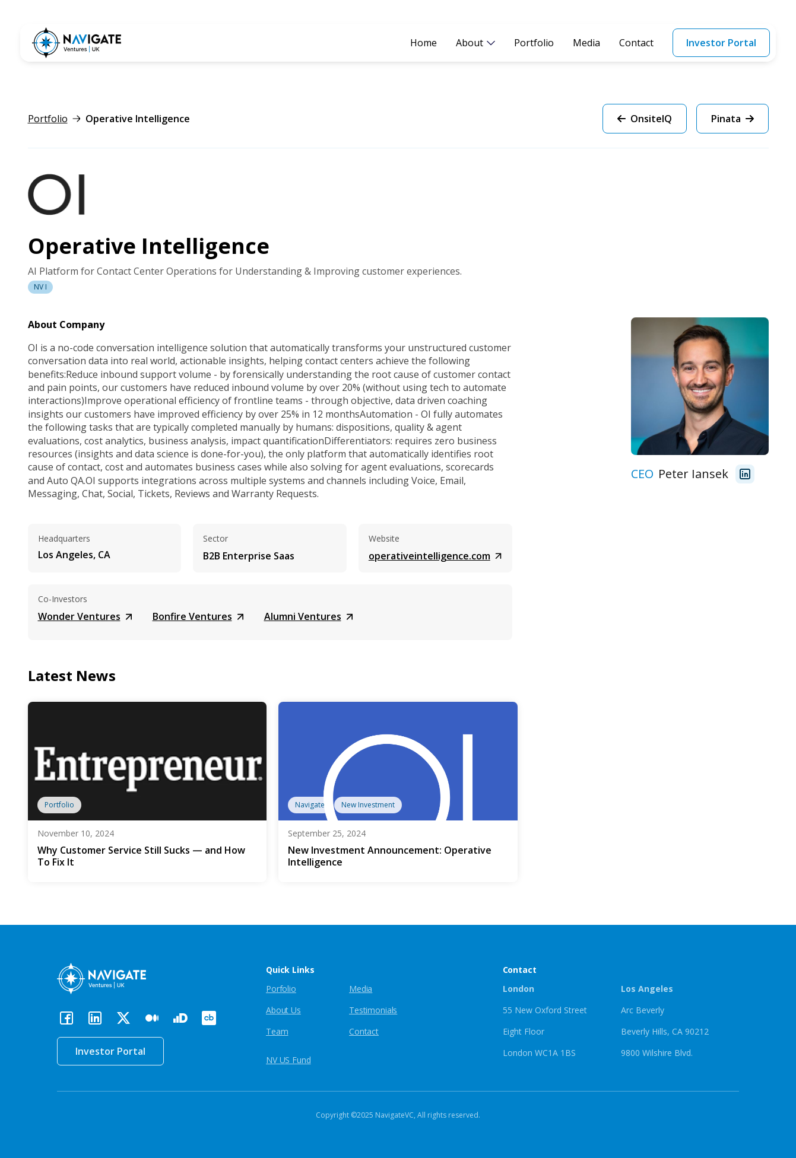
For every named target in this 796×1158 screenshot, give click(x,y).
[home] (76, 42)
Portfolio (534, 43)
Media (586, 43)
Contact (636, 43)
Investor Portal (721, 42)
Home (423, 43)
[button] (475, 43)
